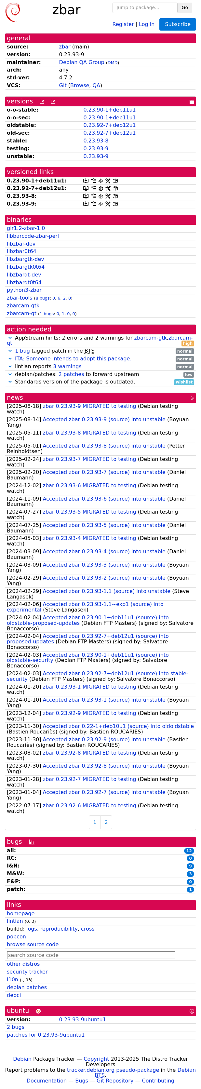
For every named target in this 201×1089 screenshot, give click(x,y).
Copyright (96, 1059)
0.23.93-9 (95, 148)
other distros (23, 964)
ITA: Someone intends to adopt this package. (73, 359)
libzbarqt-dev (24, 275)
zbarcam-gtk (23, 305)
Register (123, 24)
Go (185, 7)
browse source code (33, 944)
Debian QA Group (81, 62)
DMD (113, 62)
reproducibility (59, 929)
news (15, 397)
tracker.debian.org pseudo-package (113, 1070)
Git (63, 85)
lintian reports (100, 367)
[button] (10, 338)
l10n (12, 979)
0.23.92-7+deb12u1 (109, 125)
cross (87, 929)
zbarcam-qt (21, 313)
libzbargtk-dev (25, 259)
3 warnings (67, 366)
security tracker (27, 972)
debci (14, 995)
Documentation (47, 1081)
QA (96, 85)
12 (189, 851)
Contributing (158, 1081)
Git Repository (115, 1081)
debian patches (27, 987)
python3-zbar (24, 290)
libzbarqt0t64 (24, 282)
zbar (65, 47)
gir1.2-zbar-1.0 (26, 228)
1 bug (22, 351)
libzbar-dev (21, 244)
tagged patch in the (100, 351)
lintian (15, 921)
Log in (146, 24)
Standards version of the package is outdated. (100, 382)
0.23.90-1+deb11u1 (109, 110)
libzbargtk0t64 (26, 267)
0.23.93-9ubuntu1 (82, 1019)
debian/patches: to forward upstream (100, 374)
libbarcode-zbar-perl (33, 236)
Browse (79, 85)
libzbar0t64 (21, 251)
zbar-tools (19, 298)
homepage (20, 913)
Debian (22, 1059)
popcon (16, 937)
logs (31, 929)
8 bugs (42, 298)
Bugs (81, 1081)
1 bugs (47, 313)
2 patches (71, 374)
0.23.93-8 (95, 141)
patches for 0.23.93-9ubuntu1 (46, 1035)
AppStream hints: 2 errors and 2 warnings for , (100, 340)
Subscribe (178, 24)
